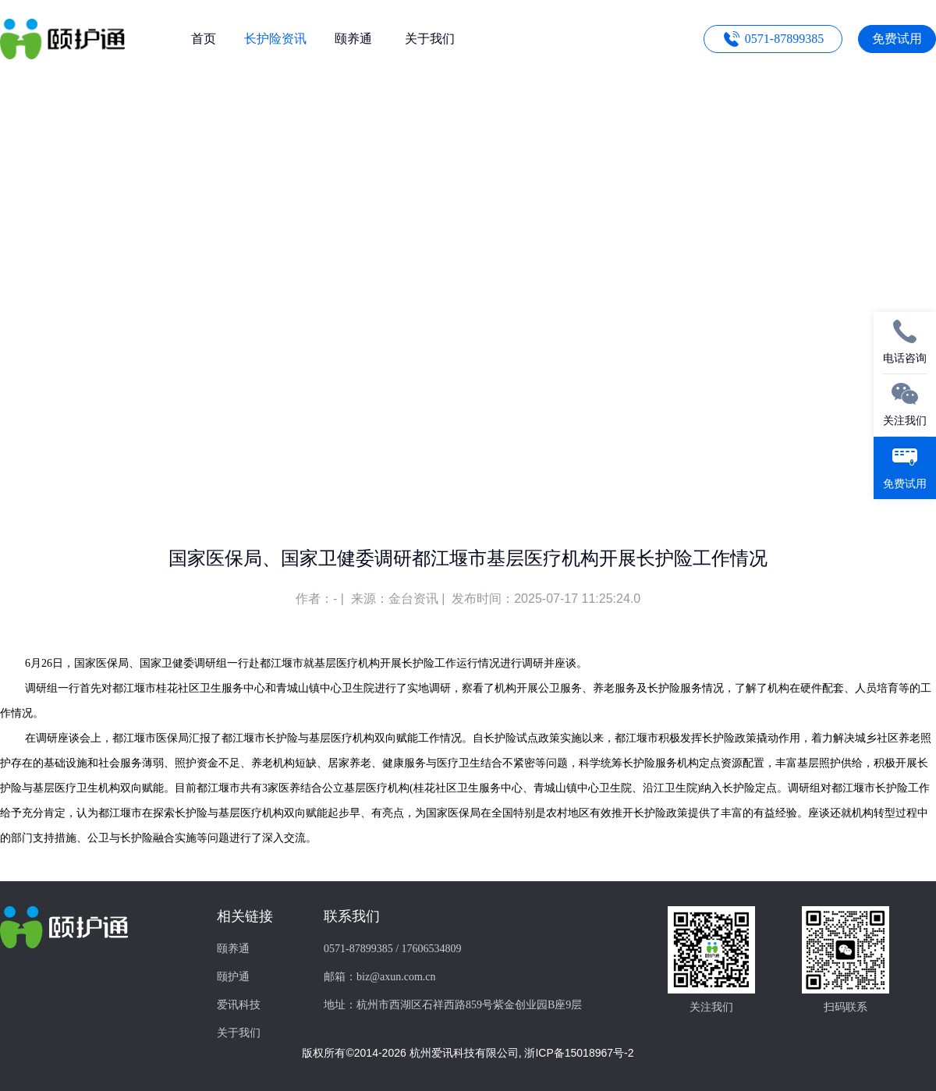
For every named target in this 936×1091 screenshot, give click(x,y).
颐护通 (233, 977)
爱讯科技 (239, 1005)
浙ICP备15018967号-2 (578, 1053)
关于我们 (239, 1033)
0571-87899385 (784, 38)
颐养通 (233, 949)
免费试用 (897, 38)
